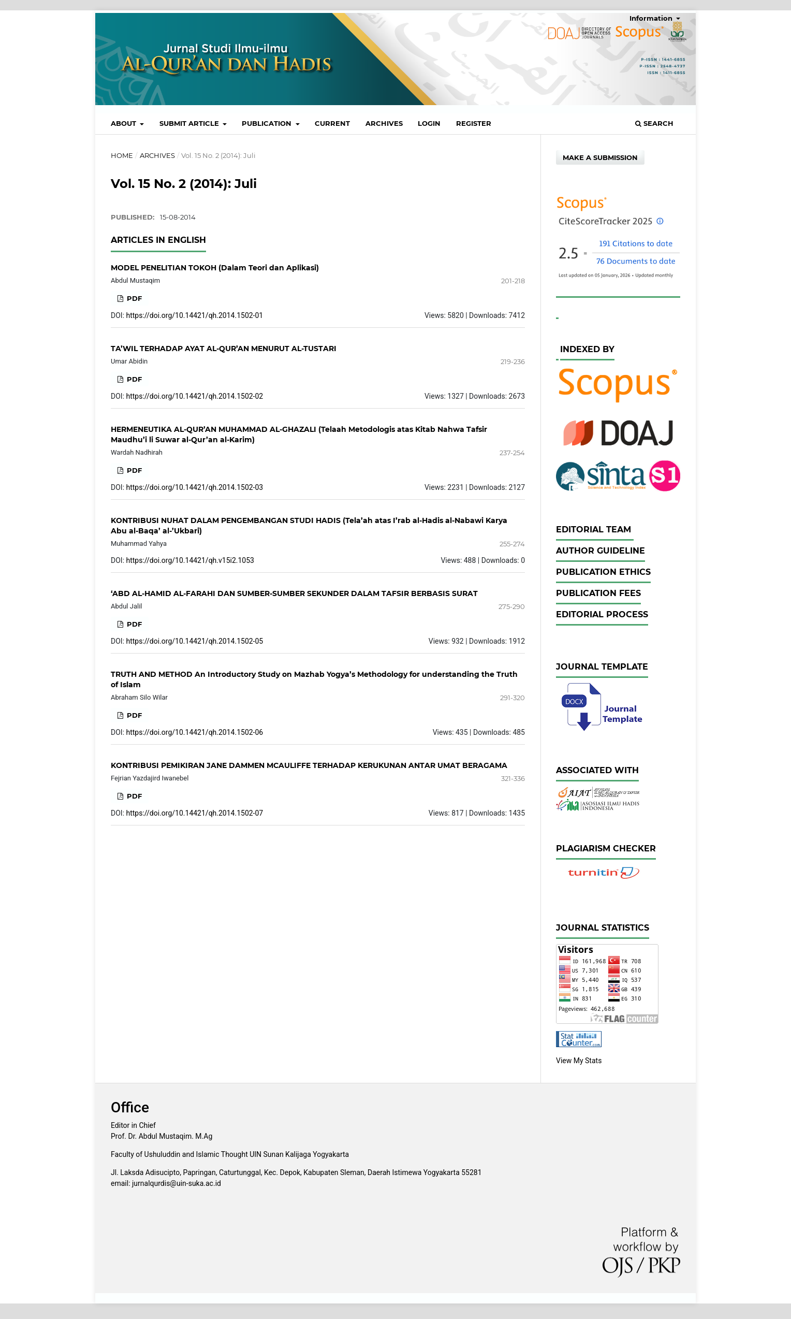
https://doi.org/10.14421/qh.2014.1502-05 (194, 641)
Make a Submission (600, 157)
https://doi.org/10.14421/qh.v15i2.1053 (190, 560)
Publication (268, 123)
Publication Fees (598, 593)
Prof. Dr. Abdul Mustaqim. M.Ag (161, 1136)
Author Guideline (600, 551)
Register (473, 123)
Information (652, 18)
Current (332, 123)
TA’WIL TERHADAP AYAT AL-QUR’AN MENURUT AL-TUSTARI (223, 348)
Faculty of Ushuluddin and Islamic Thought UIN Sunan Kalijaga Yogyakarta (230, 1154)
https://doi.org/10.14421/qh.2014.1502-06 (194, 732)
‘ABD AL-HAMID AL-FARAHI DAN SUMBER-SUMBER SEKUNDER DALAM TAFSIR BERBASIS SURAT (294, 593)
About (124, 123)
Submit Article (190, 123)
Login (429, 123)
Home (122, 155)
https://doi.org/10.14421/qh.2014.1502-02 (194, 396)
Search (654, 123)
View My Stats (579, 1060)
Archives (384, 123)
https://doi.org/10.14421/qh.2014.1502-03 (194, 487)
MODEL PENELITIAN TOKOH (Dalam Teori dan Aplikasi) (215, 267)
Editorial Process (602, 614)
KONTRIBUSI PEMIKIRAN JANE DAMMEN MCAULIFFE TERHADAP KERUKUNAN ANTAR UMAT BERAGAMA (309, 765)
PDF (133, 298)
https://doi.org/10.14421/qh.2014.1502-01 (194, 315)
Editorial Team (595, 529)
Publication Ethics (603, 572)
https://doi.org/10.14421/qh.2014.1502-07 (194, 813)
